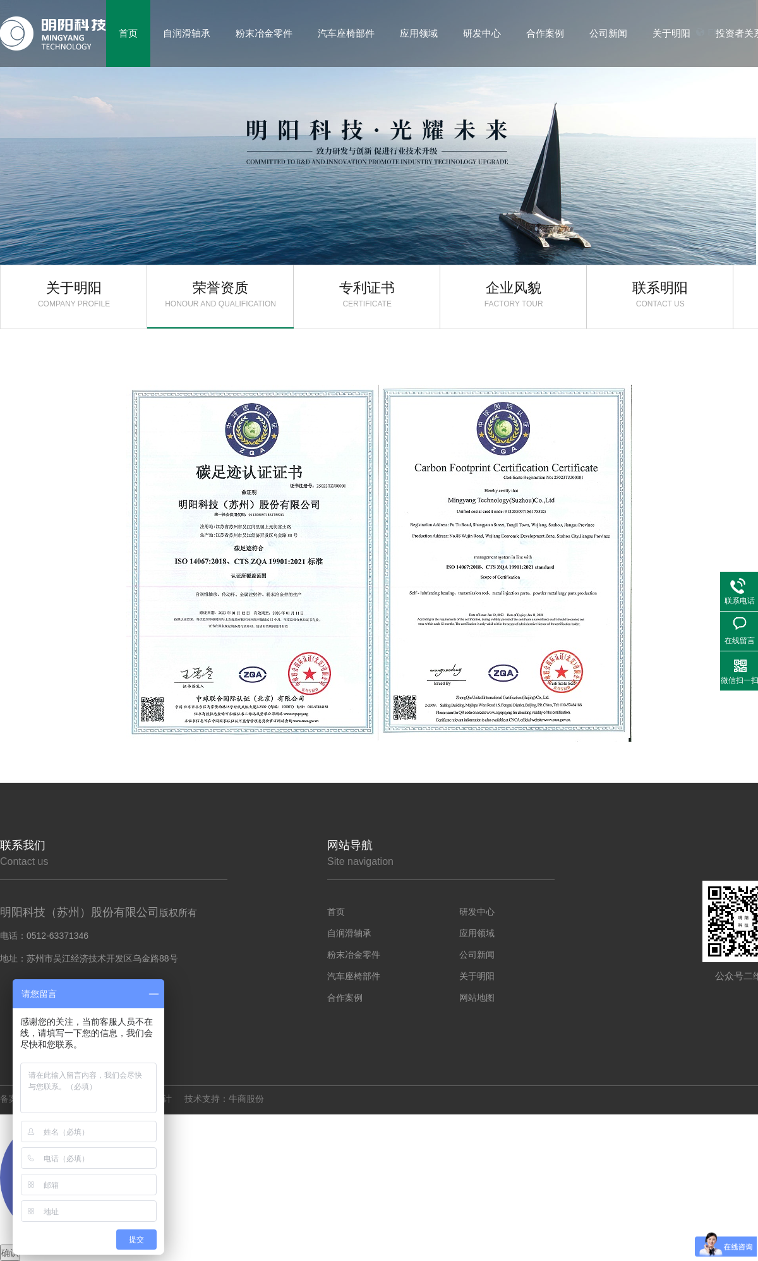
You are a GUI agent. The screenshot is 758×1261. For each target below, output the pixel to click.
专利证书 (367, 294)
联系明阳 (660, 294)
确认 (10, 1253)
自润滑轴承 (349, 933)
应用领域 (477, 933)
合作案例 (345, 998)
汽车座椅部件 (353, 976)
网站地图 (477, 998)
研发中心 (477, 912)
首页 (336, 912)
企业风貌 (513, 294)
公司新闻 (477, 955)
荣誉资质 (220, 294)
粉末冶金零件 (353, 955)
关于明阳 (74, 294)
